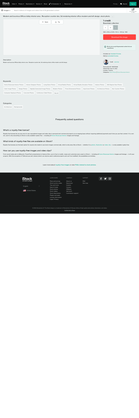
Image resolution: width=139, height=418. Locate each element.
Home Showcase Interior (59, 135)
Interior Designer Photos (33, 84)
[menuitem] (14, 5)
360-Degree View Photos (114, 84)
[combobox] (6, 10)
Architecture (8, 107)
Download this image (119, 37)
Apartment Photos (89, 88)
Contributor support (72, 193)
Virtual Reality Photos (64, 84)
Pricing (115, 4)
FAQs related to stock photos (85, 165)
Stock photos (54, 189)
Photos (20, 4)
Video (13, 4)
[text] (69, 10)
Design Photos (23, 88)
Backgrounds (18, 107)
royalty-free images (62, 165)
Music (45, 4)
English (31, 186)
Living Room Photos (50, 84)
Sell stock (69, 191)
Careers (68, 187)
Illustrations (29, 4)
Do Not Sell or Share (70, 210)
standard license (116, 53)
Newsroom (69, 183)
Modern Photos (58, 88)
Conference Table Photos (44, 93)
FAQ (84, 181)
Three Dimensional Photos (73, 88)
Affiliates (68, 189)
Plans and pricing (55, 181)
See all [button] (56, 93)
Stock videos (54, 191)
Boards (125, 4)
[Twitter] (105, 179)
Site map (85, 183)
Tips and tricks (54, 185)
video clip (108, 145)
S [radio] (105, 27)
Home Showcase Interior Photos (14, 84)
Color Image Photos (10, 88)
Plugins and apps (55, 195)
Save (45, 21)
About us (69, 181)
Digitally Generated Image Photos (40, 88)
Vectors (38, 4)
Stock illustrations (55, 193)
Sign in (133, 4)
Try (57, 22)
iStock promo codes (56, 183)
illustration (99, 145)
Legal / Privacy (54, 199)
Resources (67, 4)
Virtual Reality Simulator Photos (83, 84)
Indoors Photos (100, 84)
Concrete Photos (29, 93)
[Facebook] (101, 179)
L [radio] (115, 27)
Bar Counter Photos (118, 88)
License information (56, 197)
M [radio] (110, 27)
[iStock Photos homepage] (7, 4)
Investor (68, 185)
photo (93, 145)
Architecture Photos (103, 88)
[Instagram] (110, 179)
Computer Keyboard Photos (12, 93)
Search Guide (54, 187)
